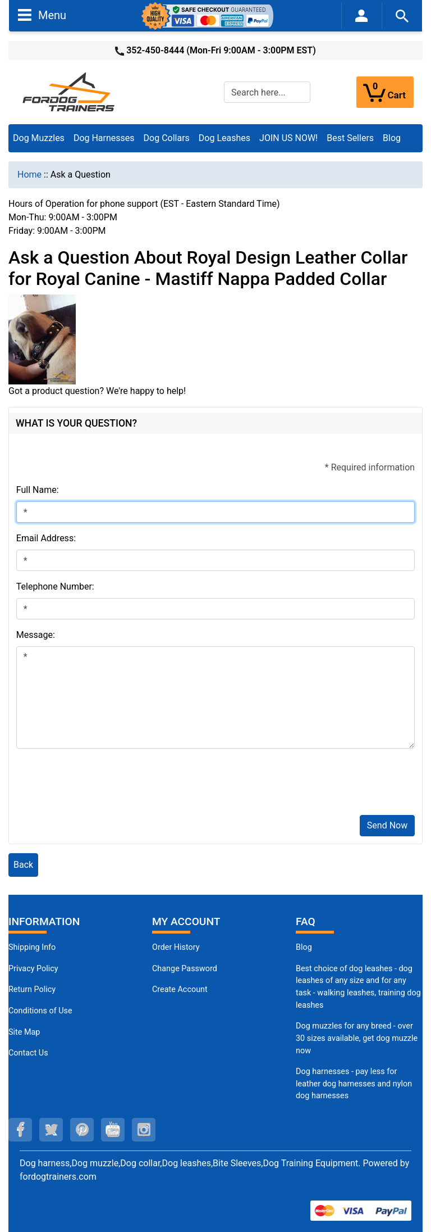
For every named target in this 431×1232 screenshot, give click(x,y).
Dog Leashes (224, 138)
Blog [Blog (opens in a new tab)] (392, 138)
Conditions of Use (40, 1011)
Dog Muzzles (39, 138)
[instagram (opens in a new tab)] (143, 1129)
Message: (35, 634)
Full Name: (37, 489)
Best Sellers (350, 138)
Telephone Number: (55, 586)
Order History (176, 947)
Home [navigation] (29, 174)
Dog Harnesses (104, 138)
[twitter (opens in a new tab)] (51, 1129)
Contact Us (28, 1053)
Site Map (24, 1032)
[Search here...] (267, 92)
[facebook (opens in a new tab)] (20, 1129)
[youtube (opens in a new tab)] (113, 1129)
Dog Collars (167, 138)
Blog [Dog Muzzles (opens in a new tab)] (304, 947)
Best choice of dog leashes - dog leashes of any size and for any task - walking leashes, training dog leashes (358, 987)
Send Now (387, 825)
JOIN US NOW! (288, 138)
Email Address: (46, 538)
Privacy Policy (33, 968)
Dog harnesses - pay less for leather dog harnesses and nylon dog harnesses (354, 1083)
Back (23, 864)
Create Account (180, 989)
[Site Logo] (69, 91)
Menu (42, 14)
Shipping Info (32, 947)
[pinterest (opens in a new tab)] (82, 1129)
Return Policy (32, 989)
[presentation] (101, 784)
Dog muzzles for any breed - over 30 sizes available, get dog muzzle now (357, 1038)
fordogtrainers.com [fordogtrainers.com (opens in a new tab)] (58, 1176)
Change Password (184, 968)
